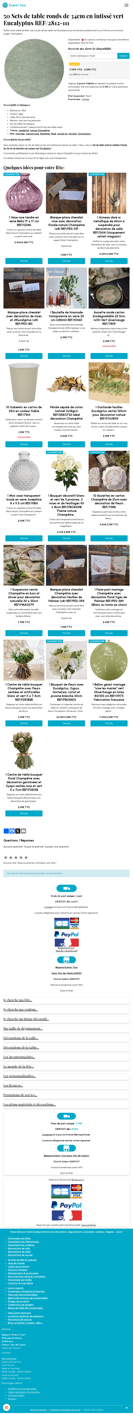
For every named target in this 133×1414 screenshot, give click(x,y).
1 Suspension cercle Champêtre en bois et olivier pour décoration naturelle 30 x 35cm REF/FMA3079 (24, 597)
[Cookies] (6, 1407)
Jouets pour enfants (18, 1266)
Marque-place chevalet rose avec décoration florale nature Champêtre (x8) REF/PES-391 (66, 223)
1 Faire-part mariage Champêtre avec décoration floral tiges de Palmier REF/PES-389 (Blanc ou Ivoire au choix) (109, 597)
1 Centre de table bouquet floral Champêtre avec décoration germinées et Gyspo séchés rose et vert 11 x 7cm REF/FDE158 (24, 782)
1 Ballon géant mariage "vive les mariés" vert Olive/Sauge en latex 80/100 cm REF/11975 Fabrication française (109, 692)
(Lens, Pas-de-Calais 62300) (67, 973)
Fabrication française (19, 1313)
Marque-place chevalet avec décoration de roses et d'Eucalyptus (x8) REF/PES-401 (24, 318)
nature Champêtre (40, 130)
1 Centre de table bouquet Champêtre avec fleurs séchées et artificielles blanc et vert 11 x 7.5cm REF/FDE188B (24, 692)
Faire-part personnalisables (23, 1294)
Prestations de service (20, 1319)
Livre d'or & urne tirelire (20, 1283)
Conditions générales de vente (65, 1409)
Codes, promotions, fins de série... (24, 1392)
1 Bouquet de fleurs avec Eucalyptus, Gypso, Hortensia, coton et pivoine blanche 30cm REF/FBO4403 (66, 692)
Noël (53, 133)
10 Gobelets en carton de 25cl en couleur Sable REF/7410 (24, 411)
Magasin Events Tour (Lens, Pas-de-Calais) (66, 1155)
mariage (20, 133)
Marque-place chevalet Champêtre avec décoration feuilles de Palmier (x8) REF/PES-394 (66, 595)
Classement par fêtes (19, 1238)
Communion (84, 133)
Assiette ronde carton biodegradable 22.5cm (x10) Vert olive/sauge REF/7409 (109, 318)
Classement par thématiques (23, 1241)
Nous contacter (9, 1358)
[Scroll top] (127, 1408)
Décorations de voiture (20, 1255)
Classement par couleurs (21, 1245)
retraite (73, 133)
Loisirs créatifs (16, 1288)
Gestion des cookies (93, 1409)
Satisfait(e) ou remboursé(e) (22, 1388)
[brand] (14, 5)
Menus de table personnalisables (25, 1308)
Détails (24, 260)
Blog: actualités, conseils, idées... (26, 1323)
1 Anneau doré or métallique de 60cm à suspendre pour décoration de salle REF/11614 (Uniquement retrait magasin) (109, 227)
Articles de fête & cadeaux (22, 1260)
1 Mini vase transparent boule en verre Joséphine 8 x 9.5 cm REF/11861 (24, 499)
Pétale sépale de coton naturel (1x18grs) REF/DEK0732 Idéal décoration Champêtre (66, 412)
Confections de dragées (21, 1304)
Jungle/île (23, 130)
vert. (21, 114)
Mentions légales (38, 1409)
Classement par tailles (20, 1280)
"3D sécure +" (77, 1179)
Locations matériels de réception (25, 1316)
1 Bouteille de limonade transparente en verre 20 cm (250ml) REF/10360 (66, 316)
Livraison (48, 907)
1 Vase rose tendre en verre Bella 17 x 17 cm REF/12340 (24, 221)
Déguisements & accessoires (23, 1273)
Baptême (45, 133)
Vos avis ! (12, 1398)
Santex (85, 99)
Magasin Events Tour (66, 967)
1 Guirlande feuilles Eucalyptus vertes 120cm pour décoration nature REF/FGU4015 (109, 412)
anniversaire (32, 133)
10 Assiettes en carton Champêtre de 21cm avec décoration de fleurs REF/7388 (109, 501)
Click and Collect (16, 1395)
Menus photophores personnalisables (28, 1298)
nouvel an (62, 133)
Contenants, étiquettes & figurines (26, 1291)
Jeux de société (16, 1263)
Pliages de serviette (18, 1301)
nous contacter (88, 1225)
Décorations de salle (19, 1248)
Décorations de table (19, 1251)
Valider (123, 55)
